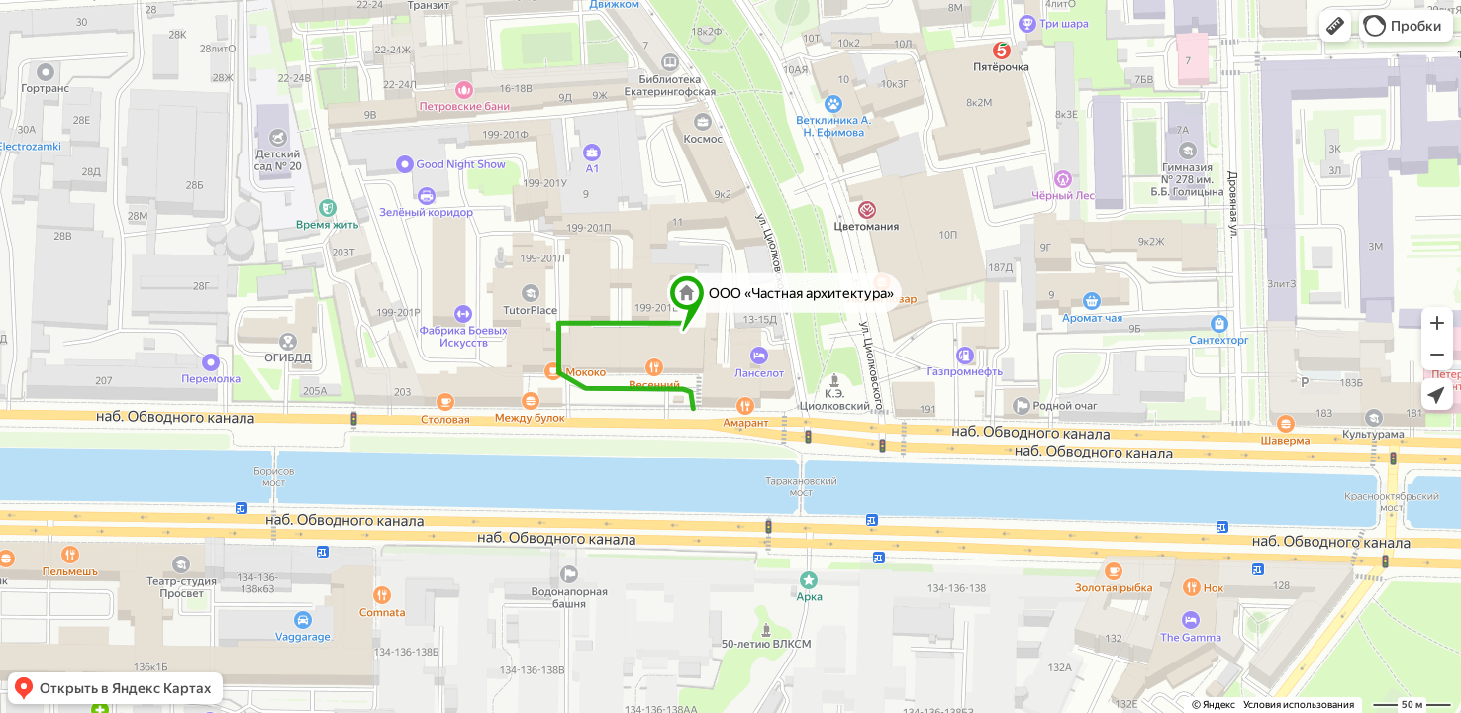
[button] (1335, 26)
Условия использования (1298, 704)
